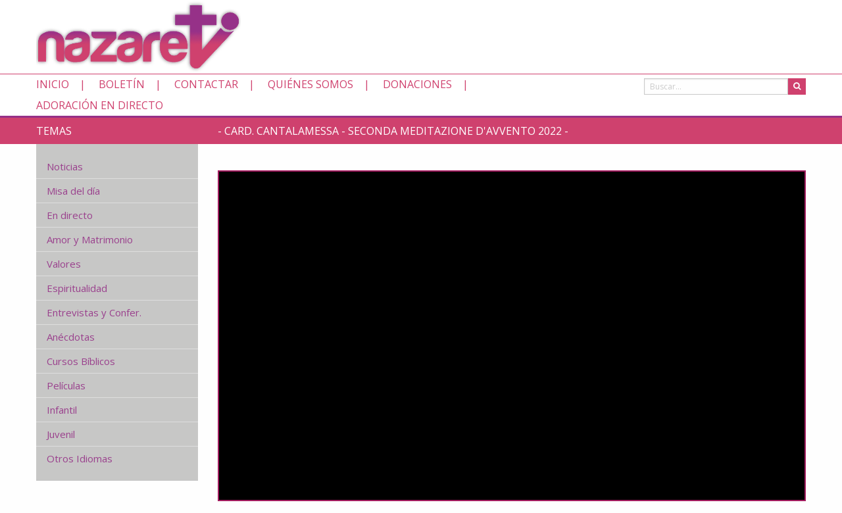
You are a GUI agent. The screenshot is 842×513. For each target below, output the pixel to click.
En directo (70, 215)
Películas (66, 385)
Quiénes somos (310, 84)
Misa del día (73, 190)
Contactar (206, 84)
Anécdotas (71, 336)
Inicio (52, 84)
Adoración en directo (99, 105)
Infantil (62, 409)
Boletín (122, 84)
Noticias (65, 166)
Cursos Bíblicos (81, 361)
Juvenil (61, 434)
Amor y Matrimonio (90, 239)
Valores (64, 263)
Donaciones (417, 84)
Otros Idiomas (79, 458)
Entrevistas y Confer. (94, 312)
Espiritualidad (77, 288)
